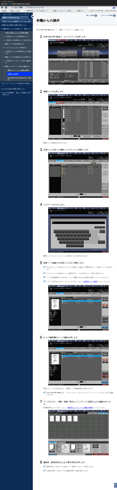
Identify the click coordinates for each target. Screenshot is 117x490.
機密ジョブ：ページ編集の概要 (18, 70)
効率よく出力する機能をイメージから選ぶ (16, 21)
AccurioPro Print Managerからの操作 (19, 78)
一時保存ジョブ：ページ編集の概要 (79, 408)
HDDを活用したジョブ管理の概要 (16, 33)
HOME (4, 11)
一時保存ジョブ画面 (89, 281)
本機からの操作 (13, 74)
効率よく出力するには (18, 11)
